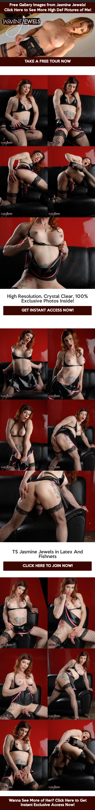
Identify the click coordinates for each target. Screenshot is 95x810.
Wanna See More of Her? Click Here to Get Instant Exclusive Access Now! (47, 803)
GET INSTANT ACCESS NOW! (47, 310)
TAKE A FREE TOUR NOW (48, 61)
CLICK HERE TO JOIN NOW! (48, 566)
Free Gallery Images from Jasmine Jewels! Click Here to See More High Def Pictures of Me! (47, 8)
